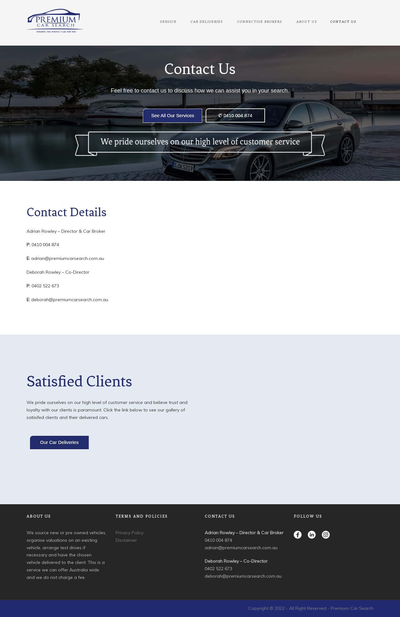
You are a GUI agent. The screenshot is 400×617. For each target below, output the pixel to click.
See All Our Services (172, 115)
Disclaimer (126, 540)
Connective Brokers (259, 22)
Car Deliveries (207, 22)
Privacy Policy (129, 532)
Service (168, 22)
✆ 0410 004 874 (235, 115)
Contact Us (343, 22)
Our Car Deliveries (59, 442)
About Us (306, 22)
